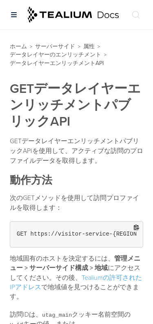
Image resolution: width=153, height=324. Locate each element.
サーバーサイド (55, 46)
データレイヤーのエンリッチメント (55, 54)
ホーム (18, 46)
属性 (89, 46)
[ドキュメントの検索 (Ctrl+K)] (136, 15)
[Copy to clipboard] (136, 228)
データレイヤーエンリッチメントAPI (57, 63)
